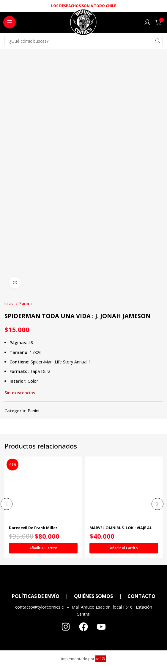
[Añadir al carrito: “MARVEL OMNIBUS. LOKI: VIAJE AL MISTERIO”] (123, 548)
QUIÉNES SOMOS (93, 596)
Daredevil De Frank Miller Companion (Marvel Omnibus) (37, 530)
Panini (25, 303)
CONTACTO (141, 596)
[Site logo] (83, 24)
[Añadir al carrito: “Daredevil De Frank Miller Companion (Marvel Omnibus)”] (43, 548)
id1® (100, 658)
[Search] (83, 41)
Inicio (9, 303)
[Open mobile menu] (9, 22)
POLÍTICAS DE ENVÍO (35, 596)
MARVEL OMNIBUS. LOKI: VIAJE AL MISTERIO (120, 530)
